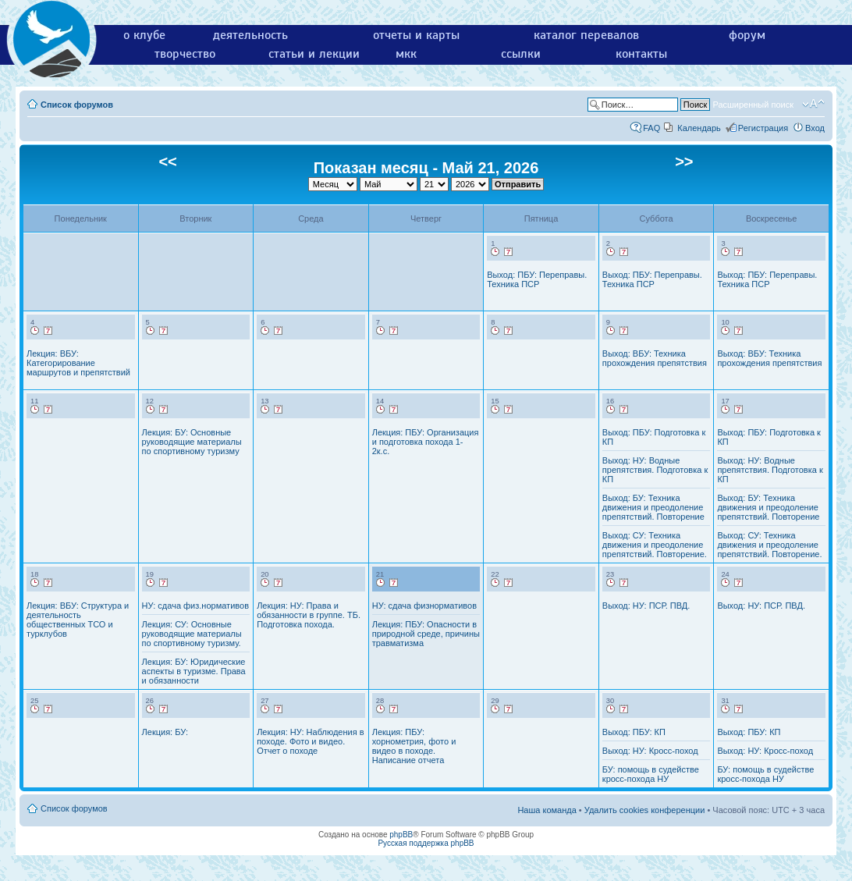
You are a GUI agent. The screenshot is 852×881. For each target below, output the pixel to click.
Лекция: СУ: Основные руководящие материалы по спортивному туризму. (192, 634)
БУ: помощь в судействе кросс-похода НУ (650, 774)
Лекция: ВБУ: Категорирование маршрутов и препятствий (78, 363)
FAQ (651, 128)
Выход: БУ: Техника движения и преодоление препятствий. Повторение (653, 507)
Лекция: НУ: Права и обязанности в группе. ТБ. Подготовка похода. (308, 615)
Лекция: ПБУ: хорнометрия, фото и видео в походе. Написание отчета (414, 746)
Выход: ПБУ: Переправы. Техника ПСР (537, 279)
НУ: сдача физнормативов (424, 605)
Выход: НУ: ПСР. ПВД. (646, 605)
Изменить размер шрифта (813, 104)
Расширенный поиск (752, 104)
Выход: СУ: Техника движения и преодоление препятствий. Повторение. (654, 545)
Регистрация (763, 128)
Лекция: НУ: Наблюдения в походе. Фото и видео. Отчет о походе (310, 741)
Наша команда (546, 810)
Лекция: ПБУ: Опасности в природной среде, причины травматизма (426, 634)
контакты (641, 54)
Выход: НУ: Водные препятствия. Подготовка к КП (655, 470)
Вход (815, 128)
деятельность (250, 35)
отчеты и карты (416, 35)
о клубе (144, 35)
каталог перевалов (586, 35)
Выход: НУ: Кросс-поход (650, 750)
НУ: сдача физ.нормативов (195, 605)
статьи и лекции (314, 54)
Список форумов (77, 104)
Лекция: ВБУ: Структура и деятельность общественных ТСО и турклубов (78, 619)
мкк (406, 54)
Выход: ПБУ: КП (634, 732)
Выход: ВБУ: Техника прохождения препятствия (654, 358)
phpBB (401, 834)
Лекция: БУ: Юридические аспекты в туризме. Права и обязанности (194, 671)
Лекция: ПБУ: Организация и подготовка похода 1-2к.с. (425, 442)
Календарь (699, 128)
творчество (184, 54)
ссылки (521, 54)
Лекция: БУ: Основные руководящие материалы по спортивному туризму (192, 442)
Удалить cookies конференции (644, 810)
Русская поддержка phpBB (426, 843)
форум (747, 35)
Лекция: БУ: (165, 732)
